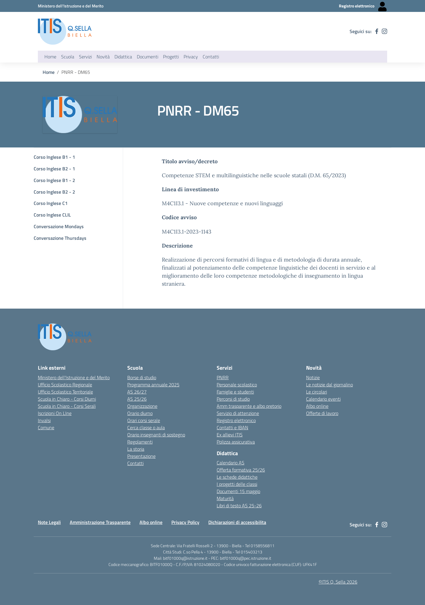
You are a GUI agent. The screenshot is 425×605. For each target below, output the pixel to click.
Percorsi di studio (233, 398)
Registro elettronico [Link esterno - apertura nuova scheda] (236, 420)
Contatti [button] (211, 56)
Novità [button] (103, 56)
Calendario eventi (323, 398)
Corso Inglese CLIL (52, 214)
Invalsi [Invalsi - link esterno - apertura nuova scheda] (44, 420)
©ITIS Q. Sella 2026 (338, 581)
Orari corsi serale (143, 420)
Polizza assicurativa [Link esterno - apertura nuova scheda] (236, 441)
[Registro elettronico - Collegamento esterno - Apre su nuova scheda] (363, 6)
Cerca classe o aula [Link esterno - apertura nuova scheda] (146, 427)
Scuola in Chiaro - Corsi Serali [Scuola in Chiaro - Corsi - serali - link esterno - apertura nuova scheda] (67, 406)
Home (50, 56)
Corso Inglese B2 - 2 (54, 191)
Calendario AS (230, 462)
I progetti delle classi (237, 484)
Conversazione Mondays (59, 226)
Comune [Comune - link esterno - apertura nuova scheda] (46, 427)
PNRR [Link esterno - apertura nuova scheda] (223, 377)
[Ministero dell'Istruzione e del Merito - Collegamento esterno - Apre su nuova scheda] (70, 6)
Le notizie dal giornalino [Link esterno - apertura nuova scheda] (329, 384)
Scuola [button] (67, 56)
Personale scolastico (237, 384)
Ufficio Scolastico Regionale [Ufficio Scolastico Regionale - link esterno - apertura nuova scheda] (65, 384)
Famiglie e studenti (235, 391)
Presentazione (141, 456)
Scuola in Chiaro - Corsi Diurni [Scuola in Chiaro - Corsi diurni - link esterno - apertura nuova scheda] (67, 398)
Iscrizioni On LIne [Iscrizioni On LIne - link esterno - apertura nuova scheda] (55, 413)
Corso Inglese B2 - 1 (54, 168)
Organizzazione (142, 406)
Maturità (225, 498)
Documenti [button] (147, 56)
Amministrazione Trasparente (100, 522)
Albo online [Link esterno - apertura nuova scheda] (317, 406)
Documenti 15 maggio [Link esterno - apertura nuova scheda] (238, 491)
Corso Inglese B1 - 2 (54, 180)
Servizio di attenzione (238, 413)
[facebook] (376, 31)
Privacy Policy (185, 522)
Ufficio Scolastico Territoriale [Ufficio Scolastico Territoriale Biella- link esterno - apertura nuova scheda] (65, 391)
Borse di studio (141, 377)
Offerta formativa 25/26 (241, 469)
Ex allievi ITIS (230, 434)
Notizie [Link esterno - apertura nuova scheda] (313, 377)
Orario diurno (140, 413)
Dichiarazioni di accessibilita (237, 522)
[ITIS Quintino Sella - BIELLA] (64, 31)
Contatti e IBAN (232, 427)
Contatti (135, 463)
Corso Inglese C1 (51, 203)
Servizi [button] (85, 56)
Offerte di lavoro (322, 413)
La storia (135, 448)
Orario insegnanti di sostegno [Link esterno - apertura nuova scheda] (156, 434)
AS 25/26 (137, 398)
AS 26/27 (137, 391)
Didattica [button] (123, 56)
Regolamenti (140, 441)
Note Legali (49, 522)
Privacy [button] (191, 56)
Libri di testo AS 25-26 (239, 505)
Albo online (150, 522)
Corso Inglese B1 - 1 (54, 157)
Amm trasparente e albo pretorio (249, 406)
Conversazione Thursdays (60, 238)
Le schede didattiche (237, 476)
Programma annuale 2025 (153, 384)
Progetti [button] (171, 56)
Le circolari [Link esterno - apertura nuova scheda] (316, 391)
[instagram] (384, 31)
